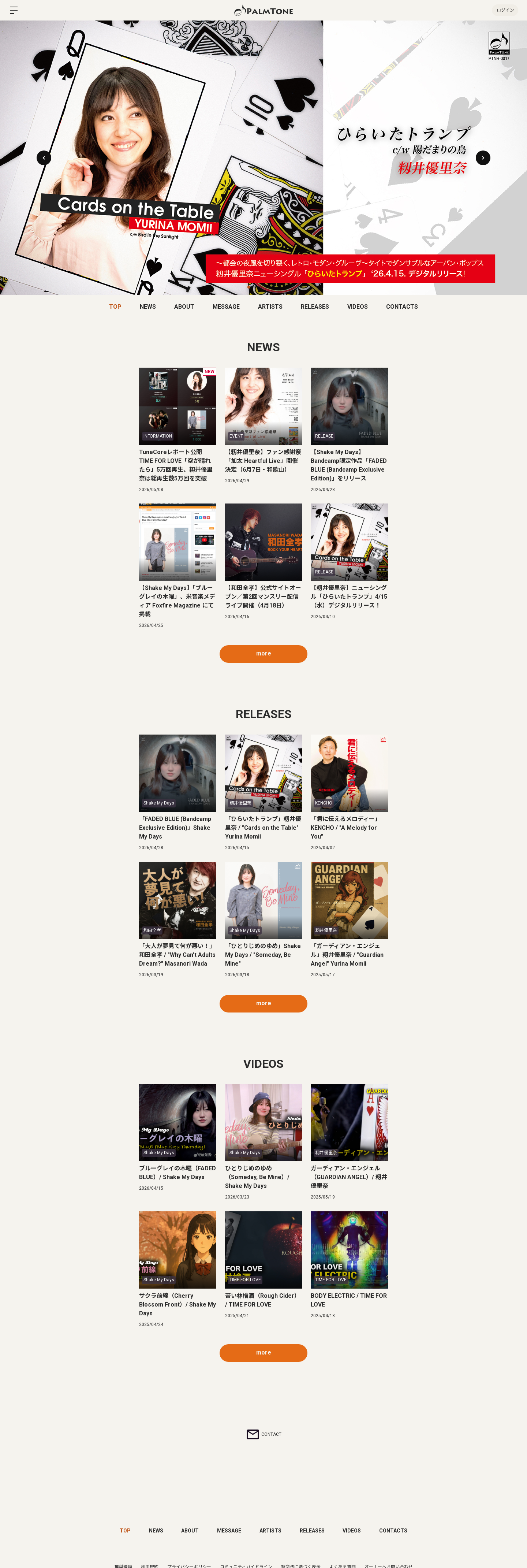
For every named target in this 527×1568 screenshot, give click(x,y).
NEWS (148, 306)
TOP (115, 306)
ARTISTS (270, 306)
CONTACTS (402, 306)
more (263, 653)
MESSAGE (226, 306)
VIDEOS (357, 306)
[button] (483, 158)
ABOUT (184, 306)
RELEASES (315, 306)
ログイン (505, 10)
